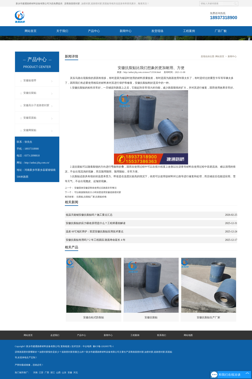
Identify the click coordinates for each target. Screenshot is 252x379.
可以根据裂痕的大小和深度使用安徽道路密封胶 (97, 192)
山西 (58, 372)
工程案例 (189, 30)
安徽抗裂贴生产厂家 (208, 317)
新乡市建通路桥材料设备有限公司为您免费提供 (39, 3)
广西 (47, 372)
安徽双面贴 (29, 117)
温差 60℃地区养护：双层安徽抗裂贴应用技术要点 (94, 231)
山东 (64, 372)
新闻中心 (126, 30)
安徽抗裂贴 (29, 93)
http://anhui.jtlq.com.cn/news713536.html (142, 72)
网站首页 (31, 30)
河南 (35, 372)
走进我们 (54, 335)
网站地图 (188, 335)
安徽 (70, 372)
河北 (75, 372)
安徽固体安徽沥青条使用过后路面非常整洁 (95, 188)
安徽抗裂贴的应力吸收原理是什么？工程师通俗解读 (95, 223)
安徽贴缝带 (29, 80)
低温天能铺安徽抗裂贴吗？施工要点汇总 (89, 214)
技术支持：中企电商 (82, 346)
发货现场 (157, 30)
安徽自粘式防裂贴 (93, 317)
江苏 (41, 372)
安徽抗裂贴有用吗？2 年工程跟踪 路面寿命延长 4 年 (95, 239)
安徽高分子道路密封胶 (36, 105)
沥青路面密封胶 (72, 3)
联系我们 (31, 40)
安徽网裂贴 (29, 130)
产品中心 (94, 30)
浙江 (52, 372)
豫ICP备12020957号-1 (103, 346)
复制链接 (65, 346)
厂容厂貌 (221, 30)
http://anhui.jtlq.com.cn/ (36, 162)
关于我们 (62, 30)
